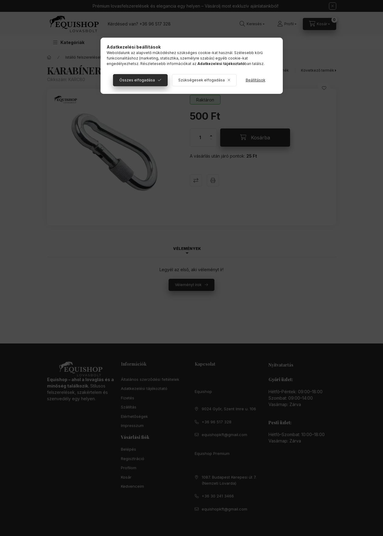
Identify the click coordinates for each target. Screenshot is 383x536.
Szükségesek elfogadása (201, 80)
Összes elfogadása (137, 80)
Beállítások (255, 80)
